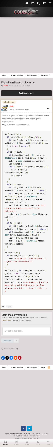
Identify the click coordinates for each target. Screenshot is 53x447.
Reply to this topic (26, 93)
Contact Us (36, 430)
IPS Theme (9, 430)
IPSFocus (18, 430)
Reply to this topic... (14, 328)
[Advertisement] (26, 45)
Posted (19, 110)
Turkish (27, 85)
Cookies (45, 430)
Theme (27, 430)
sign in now (6, 317)
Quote (9, 303)
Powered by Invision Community (26, 435)
